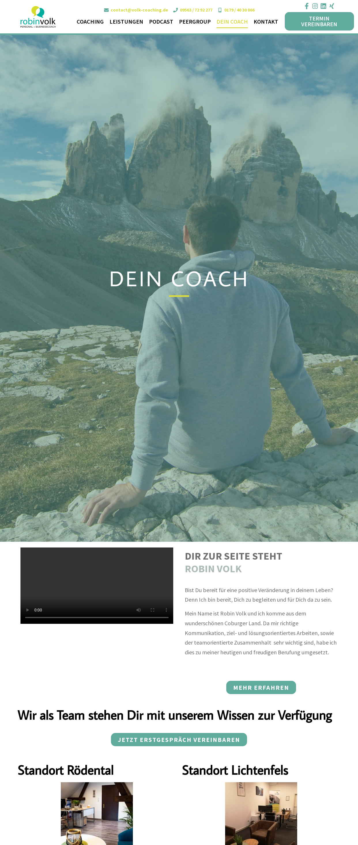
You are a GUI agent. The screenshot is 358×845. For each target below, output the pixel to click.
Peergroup (195, 21)
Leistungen (126, 21)
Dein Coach (232, 21)
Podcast (161, 21)
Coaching (90, 21)
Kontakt (266, 21)
